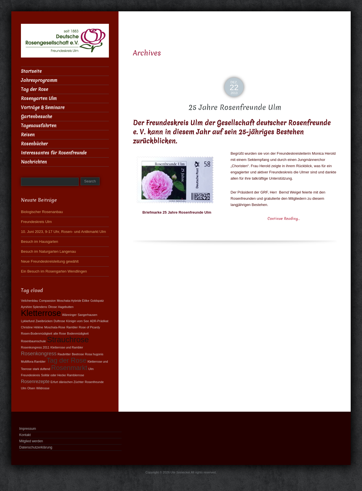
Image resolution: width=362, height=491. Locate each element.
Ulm (91, 369)
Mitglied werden (31, 441)
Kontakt (25, 435)
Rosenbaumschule (33, 341)
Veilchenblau (29, 300)
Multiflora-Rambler (33, 361)
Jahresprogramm (39, 80)
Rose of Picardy (89, 327)
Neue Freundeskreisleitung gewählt (50, 261)
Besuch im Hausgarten (39, 241)
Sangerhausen (87, 314)
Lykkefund (28, 321)
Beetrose (78, 354)
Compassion (47, 300)
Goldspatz (97, 300)
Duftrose (59, 321)
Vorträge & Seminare (42, 107)
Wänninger (69, 314)
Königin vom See (77, 321)
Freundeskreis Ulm (36, 222)
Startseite (31, 71)
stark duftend (41, 369)
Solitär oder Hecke (53, 375)
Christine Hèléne (32, 327)
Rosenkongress (39, 353)
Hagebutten (66, 307)
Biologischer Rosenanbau (42, 212)
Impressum (27, 429)
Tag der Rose (34, 89)
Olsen (31, 388)
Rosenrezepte (35, 381)
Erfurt (54, 382)
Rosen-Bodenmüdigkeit (36, 333)
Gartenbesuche (36, 117)
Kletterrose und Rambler (66, 347)
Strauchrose (68, 339)
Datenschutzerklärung (35, 447)
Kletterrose (41, 313)
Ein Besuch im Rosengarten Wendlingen (54, 271)
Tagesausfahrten (38, 126)
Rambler (72, 327)
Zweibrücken (44, 321)
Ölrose (52, 307)
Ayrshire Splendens (34, 307)
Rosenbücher (34, 144)
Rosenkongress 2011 (35, 347)
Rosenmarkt (69, 367)
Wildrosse (42, 388)
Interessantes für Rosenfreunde (54, 153)
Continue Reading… (284, 218)
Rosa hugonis (94, 354)
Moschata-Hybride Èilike (73, 300)
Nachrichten (34, 162)
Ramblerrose (75, 375)
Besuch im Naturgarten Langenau (48, 251)
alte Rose (59, 333)
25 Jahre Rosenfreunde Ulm (235, 107)
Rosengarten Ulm (39, 98)
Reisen (28, 135)
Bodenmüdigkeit (78, 333)
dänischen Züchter (71, 382)
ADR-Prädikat (99, 321)
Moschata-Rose (54, 327)
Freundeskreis (30, 375)
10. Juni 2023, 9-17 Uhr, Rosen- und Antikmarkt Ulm (63, 231)
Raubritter (64, 354)
